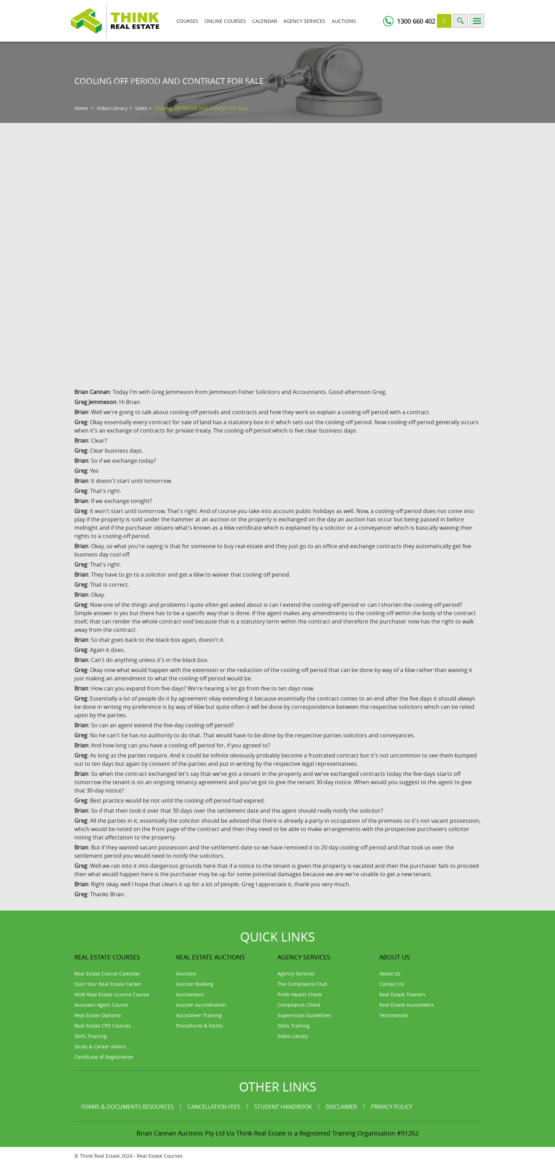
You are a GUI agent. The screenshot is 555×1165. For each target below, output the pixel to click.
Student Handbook (283, 1106)
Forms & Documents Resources (127, 1106)
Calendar (264, 21)
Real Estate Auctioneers (406, 1004)
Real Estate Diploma (97, 1015)
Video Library (112, 108)
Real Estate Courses (160, 1156)
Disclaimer (341, 1106)
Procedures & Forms (199, 1025)
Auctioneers (190, 994)
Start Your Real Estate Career (107, 984)
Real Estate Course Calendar (107, 973)
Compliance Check (299, 1004)
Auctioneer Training (199, 1015)
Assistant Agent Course (101, 1004)
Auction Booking (195, 984)
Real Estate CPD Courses (102, 1025)
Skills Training (90, 1036)
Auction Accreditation (201, 1004)
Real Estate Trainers (402, 994)
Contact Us (391, 984)
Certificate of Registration (103, 1057)
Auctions (344, 21)
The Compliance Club (302, 984)
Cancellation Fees (214, 1106)
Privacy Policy (391, 1106)
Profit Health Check (300, 994)
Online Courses (225, 21)
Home (81, 108)
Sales (141, 108)
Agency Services (304, 21)
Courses (187, 21)
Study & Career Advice (100, 1046)
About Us (389, 973)
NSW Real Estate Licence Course (111, 994)
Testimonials (393, 1015)
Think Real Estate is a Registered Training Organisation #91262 (327, 1133)
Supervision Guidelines (304, 1015)
